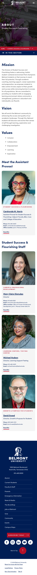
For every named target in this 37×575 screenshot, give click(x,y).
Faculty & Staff (10, 487)
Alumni (7, 478)
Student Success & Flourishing (18, 48)
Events (7, 523)
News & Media (10, 500)
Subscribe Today (18, 535)
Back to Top (18, 550)
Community (9, 518)
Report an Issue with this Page (14, 564)
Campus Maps (10, 527)
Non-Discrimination (10, 571)
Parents (7, 491)
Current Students (11, 482)
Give (6, 514)
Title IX (20, 571)
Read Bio (6, 232)
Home (3, 48)
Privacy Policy (18, 568)
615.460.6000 (18, 473)
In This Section (18, 52)
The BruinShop (10, 505)
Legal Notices (9, 568)
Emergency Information (13, 496)
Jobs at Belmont (10, 509)
